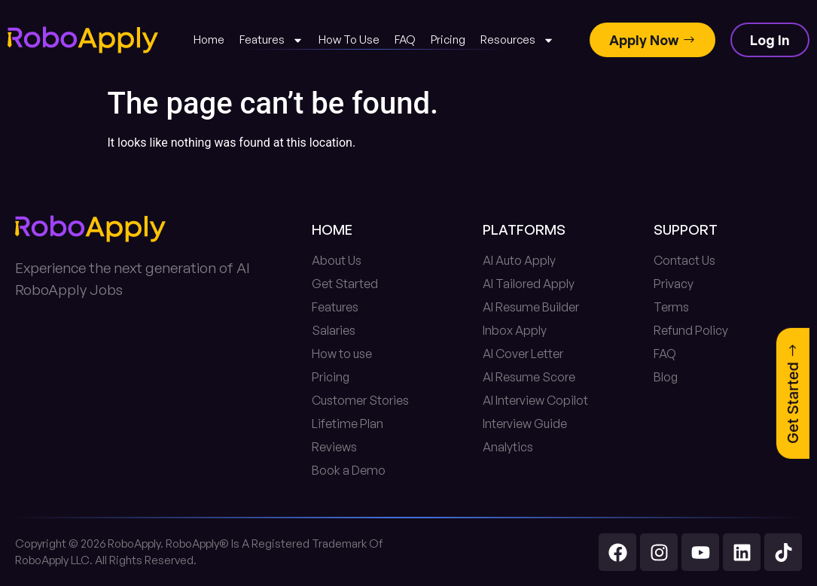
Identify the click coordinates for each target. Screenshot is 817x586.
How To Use (349, 39)
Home (209, 39)
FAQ (405, 39)
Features (271, 40)
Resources (517, 40)
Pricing (448, 39)
